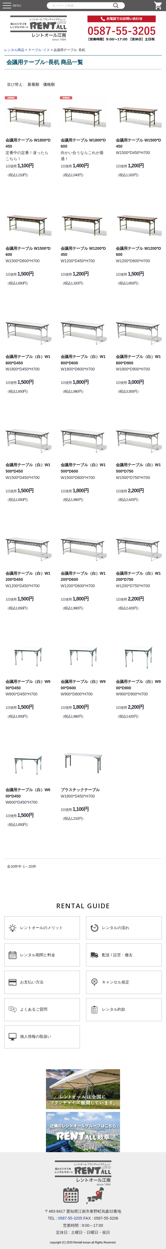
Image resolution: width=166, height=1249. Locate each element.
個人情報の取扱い (35, 1036)
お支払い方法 (31, 982)
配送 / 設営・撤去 (117, 955)
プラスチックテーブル (80, 790)
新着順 (33, 84)
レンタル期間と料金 (37, 955)
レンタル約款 (113, 1009)
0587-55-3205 (70, 1218)
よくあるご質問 (33, 1009)
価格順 (49, 84)
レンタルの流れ (115, 927)
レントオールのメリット (41, 927)
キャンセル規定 (115, 982)
